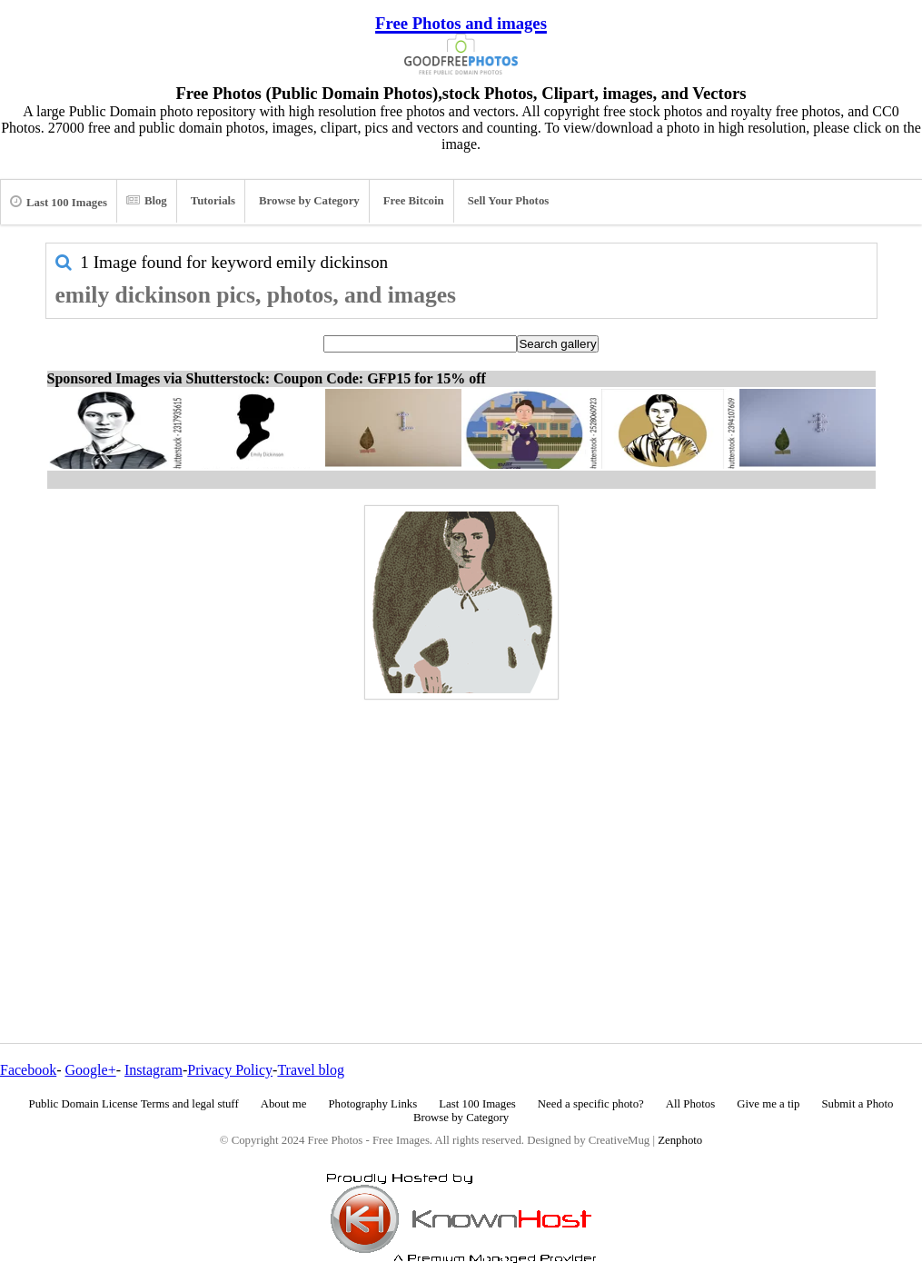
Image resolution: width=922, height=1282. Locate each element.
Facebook (28, 1070)
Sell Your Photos (509, 200)
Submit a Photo (857, 1104)
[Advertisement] (461, 832)
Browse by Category (309, 200)
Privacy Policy (230, 1070)
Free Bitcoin (413, 200)
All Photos (690, 1104)
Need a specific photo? (591, 1104)
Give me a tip (768, 1104)
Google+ (90, 1070)
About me (284, 1104)
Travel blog (310, 1070)
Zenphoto (680, 1140)
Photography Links (372, 1104)
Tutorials (213, 200)
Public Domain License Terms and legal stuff (134, 1104)
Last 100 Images (58, 201)
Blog (146, 200)
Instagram (153, 1070)
